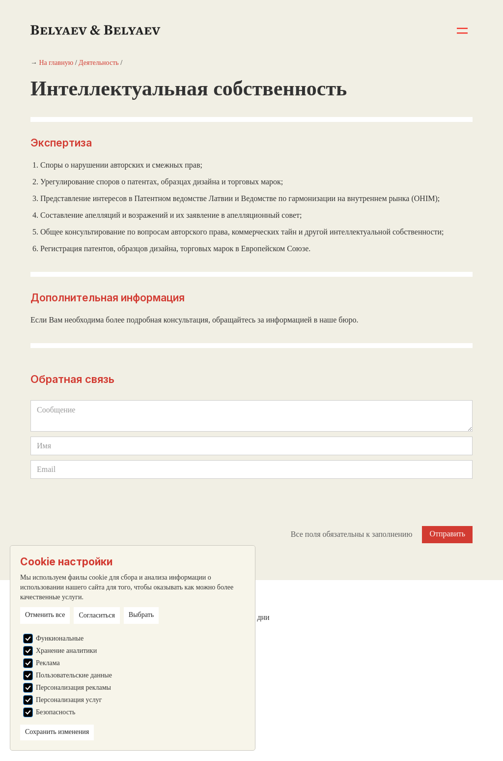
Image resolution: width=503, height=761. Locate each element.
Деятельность (99, 62)
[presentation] (105, 503)
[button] (462, 31)
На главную (56, 62)
